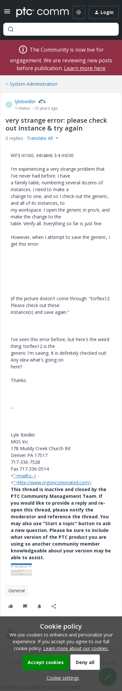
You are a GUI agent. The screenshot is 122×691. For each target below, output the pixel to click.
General (16, 590)
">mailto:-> (24, 476)
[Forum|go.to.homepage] (38, 12)
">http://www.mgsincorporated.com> (52, 482)
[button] (7, 13)
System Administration (33, 84)
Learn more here (84, 68)
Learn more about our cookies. (76, 648)
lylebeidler (25, 101)
